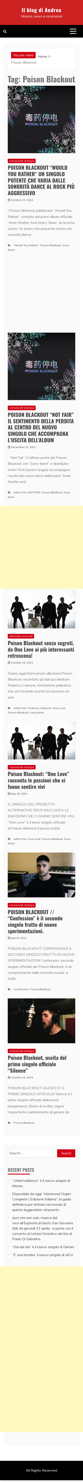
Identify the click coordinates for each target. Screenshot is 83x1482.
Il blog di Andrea (41, 10)
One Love (59, 708)
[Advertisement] (41, 547)
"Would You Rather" (26, 245)
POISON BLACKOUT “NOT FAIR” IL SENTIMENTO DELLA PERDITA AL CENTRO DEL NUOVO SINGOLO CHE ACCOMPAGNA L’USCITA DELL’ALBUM (41, 427)
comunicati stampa (21, 160)
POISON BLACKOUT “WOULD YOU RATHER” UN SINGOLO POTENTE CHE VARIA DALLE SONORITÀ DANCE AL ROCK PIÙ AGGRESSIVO (41, 180)
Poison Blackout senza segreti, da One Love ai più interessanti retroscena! (41, 649)
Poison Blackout (50, 245)
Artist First (20, 492)
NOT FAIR (34, 492)
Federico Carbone (39, 708)
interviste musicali (21, 636)
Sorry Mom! (37, 712)
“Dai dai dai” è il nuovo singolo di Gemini (43, 1247)
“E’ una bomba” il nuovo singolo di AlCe (42, 1255)
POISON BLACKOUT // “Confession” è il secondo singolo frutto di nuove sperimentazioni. (35, 921)
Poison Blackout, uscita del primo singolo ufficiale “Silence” (37, 1063)
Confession (21, 989)
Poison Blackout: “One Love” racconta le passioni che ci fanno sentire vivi (38, 780)
